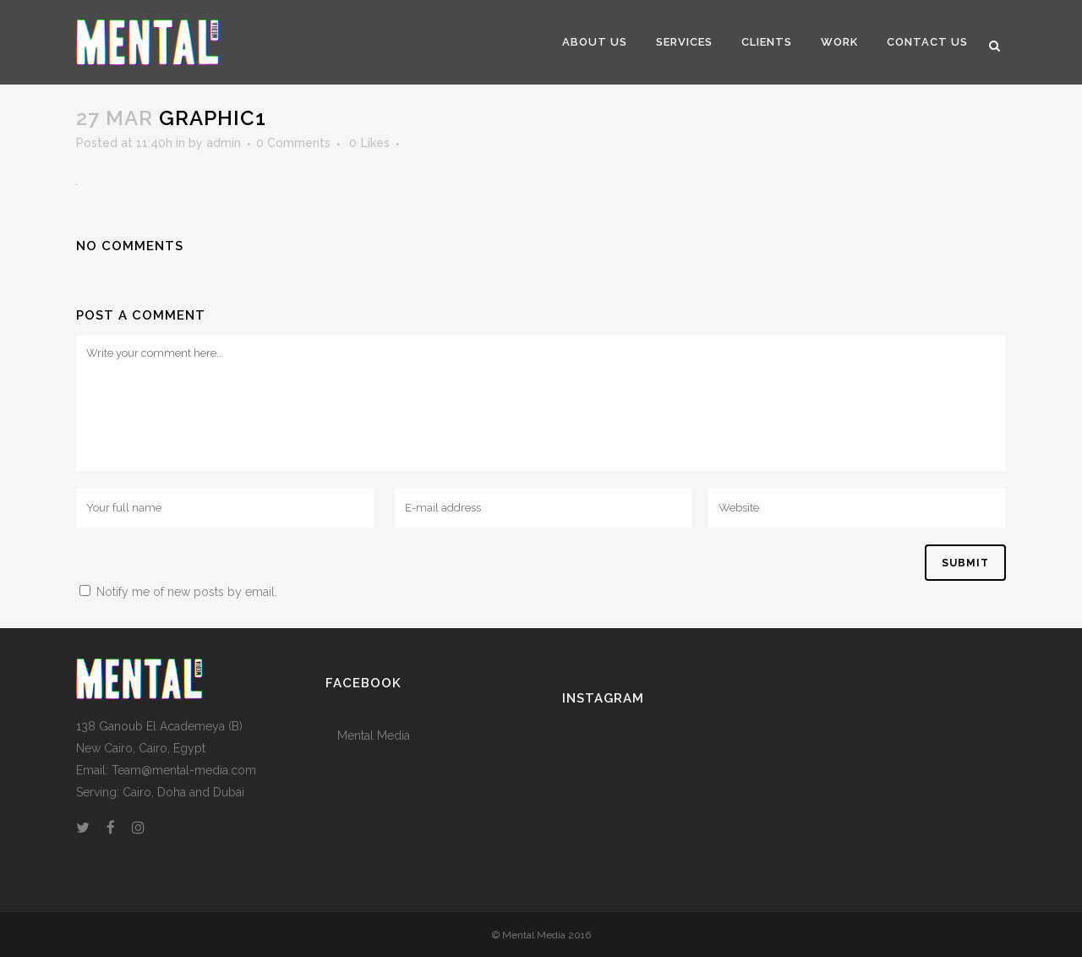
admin (223, 143)
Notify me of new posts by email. (186, 592)
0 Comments (293, 143)
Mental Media (373, 735)
